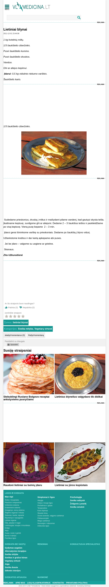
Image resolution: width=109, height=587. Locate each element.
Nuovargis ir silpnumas (46, 523)
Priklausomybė (43, 518)
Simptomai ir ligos (46, 497)
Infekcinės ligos (43, 526)
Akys (7, 531)
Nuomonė (42, 577)
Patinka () (13, 307)
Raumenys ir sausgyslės (14, 518)
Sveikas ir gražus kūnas (16, 557)
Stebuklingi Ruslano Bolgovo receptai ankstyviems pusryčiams (26, 398)
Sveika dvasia (11, 567)
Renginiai (42, 544)
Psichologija (76, 497)
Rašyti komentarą (36, 335)
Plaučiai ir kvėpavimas (13, 503)
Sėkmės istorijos (13, 570)
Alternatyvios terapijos (15, 551)
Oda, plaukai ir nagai (12, 523)
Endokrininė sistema (12, 508)
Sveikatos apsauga (16, 577)
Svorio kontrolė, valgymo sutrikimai (50, 516)
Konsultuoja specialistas (85, 544)
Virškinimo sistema (12, 505)
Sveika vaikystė (77, 500)
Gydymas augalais (13, 548)
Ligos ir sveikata (14, 493)
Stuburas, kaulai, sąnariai (14, 515)
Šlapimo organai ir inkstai (14, 513)
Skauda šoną (42, 513)
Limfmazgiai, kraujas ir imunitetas (17, 525)
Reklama (100, 22)
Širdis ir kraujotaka (12, 500)
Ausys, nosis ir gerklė (13, 533)
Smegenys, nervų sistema (14, 510)
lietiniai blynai (20, 322)
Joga (7, 564)
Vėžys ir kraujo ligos (45, 503)
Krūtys (7, 528)
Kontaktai (58, 583)
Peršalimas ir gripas (44, 506)
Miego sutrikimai (43, 521)
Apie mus (20, 583)
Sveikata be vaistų (15, 544)
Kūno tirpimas (42, 511)
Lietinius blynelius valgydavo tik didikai (79, 396)
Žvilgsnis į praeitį (78, 504)
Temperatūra (42, 508)
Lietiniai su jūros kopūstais (71, 485)
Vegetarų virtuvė (43, 329)
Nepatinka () (29, 307)
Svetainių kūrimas (84, 586)
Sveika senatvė (77, 507)
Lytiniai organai (10, 520)
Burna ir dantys (10, 536)
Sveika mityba (25, 329)
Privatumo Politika (77, 583)
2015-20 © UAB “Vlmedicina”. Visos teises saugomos (39, 586)
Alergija (40, 500)
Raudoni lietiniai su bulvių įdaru (22, 485)
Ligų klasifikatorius (39, 583)
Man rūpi (9, 497)
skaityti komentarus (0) (15, 335)
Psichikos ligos (10, 538)
